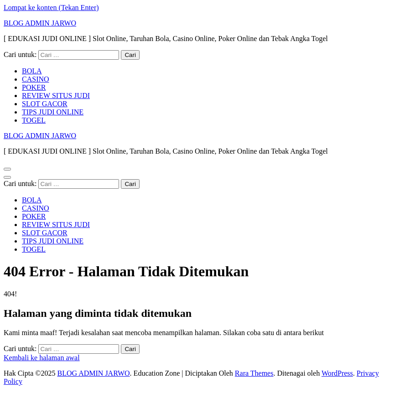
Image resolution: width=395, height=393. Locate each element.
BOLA (32, 71)
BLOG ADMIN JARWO (40, 23)
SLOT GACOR (45, 104)
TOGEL (34, 120)
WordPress (337, 373)
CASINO (35, 79)
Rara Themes (254, 373)
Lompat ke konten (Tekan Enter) (51, 7)
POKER (34, 87)
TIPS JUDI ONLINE (52, 112)
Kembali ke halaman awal (42, 358)
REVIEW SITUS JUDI (56, 95)
